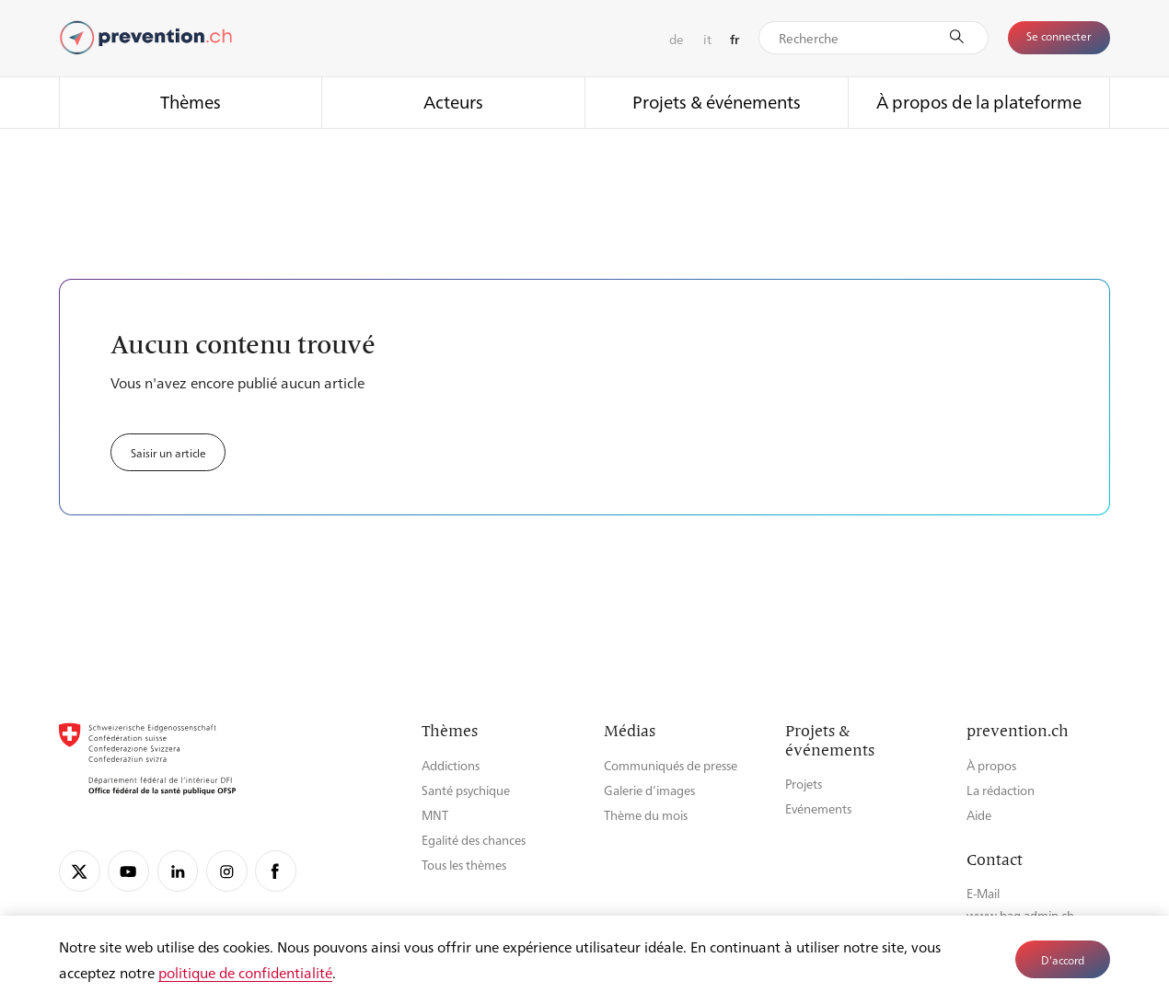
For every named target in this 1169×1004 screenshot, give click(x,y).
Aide (978, 815)
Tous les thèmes (464, 864)
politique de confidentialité (245, 972)
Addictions (451, 765)
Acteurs (453, 101)
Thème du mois (646, 815)
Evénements (818, 808)
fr (734, 38)
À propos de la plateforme (979, 101)
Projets (803, 783)
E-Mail (983, 893)
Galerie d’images (649, 790)
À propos (991, 765)
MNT (435, 815)
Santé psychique (466, 790)
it (707, 38)
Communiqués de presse (670, 765)
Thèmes (190, 101)
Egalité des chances (474, 840)
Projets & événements (716, 101)
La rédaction (1000, 790)
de (676, 38)
